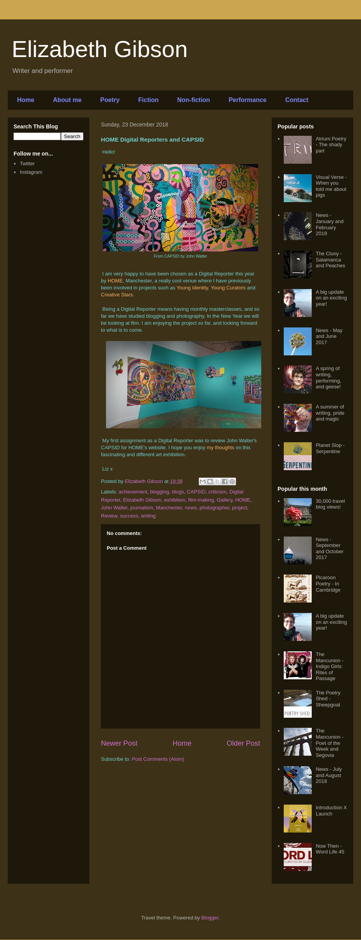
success (129, 516)
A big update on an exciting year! (331, 298)
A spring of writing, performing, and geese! (328, 377)
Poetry (110, 100)
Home (25, 100)
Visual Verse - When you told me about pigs (331, 186)
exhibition (175, 500)
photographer (214, 508)
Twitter (27, 163)
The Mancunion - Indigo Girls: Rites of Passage (330, 666)
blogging (159, 492)
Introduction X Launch (331, 811)
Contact (297, 100)
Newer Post (119, 743)
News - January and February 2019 (330, 224)
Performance (248, 100)
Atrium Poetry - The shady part (331, 145)
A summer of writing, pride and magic (330, 413)
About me (67, 100)
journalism (141, 508)
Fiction (148, 100)
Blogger (210, 918)
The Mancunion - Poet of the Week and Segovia (330, 743)
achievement (133, 492)
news (190, 508)
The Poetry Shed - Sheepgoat (328, 699)
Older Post (243, 743)
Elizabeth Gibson (100, 49)
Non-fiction (193, 100)
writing (148, 516)
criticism (217, 492)
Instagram (31, 172)
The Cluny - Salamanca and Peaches (330, 259)
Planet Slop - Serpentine (330, 448)
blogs (178, 492)
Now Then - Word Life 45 (330, 849)
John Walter (114, 508)
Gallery (225, 500)
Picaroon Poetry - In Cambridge (328, 583)
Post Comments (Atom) (158, 759)
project (239, 508)
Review (109, 516)
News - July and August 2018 (329, 775)
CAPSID (196, 492)
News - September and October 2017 (330, 549)
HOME (242, 500)
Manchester (169, 508)
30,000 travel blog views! (330, 504)
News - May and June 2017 (329, 336)
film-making (201, 500)
